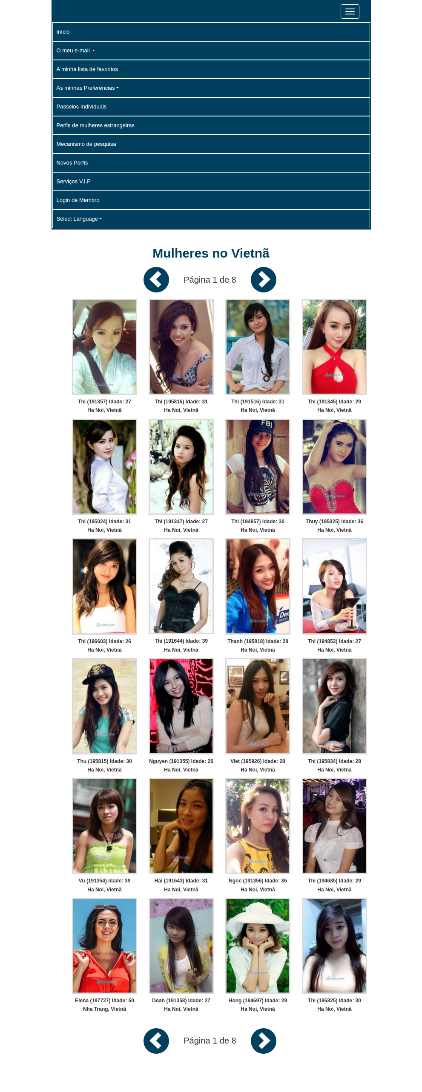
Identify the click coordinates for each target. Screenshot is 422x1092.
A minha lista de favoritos (87, 69)
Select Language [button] (77, 219)
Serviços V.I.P (74, 181)
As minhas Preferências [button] (86, 88)
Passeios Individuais (82, 106)
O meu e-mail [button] (74, 50)
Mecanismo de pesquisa (86, 144)
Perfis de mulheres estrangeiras (96, 125)
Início (63, 31)
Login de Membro (78, 200)
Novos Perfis (72, 162)
